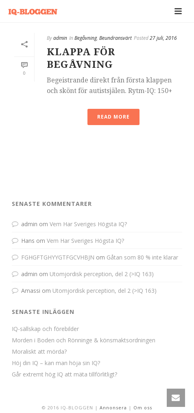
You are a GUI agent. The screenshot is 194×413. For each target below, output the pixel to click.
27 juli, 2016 (163, 38)
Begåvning (85, 38)
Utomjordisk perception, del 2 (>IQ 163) (102, 274)
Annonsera (113, 407)
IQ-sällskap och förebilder (45, 329)
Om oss (142, 407)
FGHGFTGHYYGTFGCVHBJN (57, 257)
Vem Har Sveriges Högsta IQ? (88, 224)
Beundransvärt (115, 38)
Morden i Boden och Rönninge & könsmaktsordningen (83, 340)
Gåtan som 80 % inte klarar (142, 257)
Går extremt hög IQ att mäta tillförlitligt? (64, 374)
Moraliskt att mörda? (39, 351)
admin (60, 38)
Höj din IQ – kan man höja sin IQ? (56, 363)
